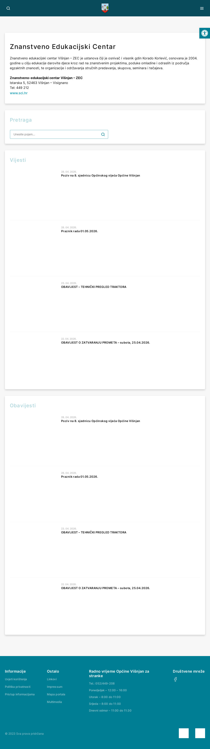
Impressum (54, 686)
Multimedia (54, 702)
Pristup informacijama (20, 694)
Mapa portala (56, 694)
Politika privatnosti (17, 686)
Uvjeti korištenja (16, 679)
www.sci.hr (18, 93)
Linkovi (52, 679)
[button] (204, 33)
